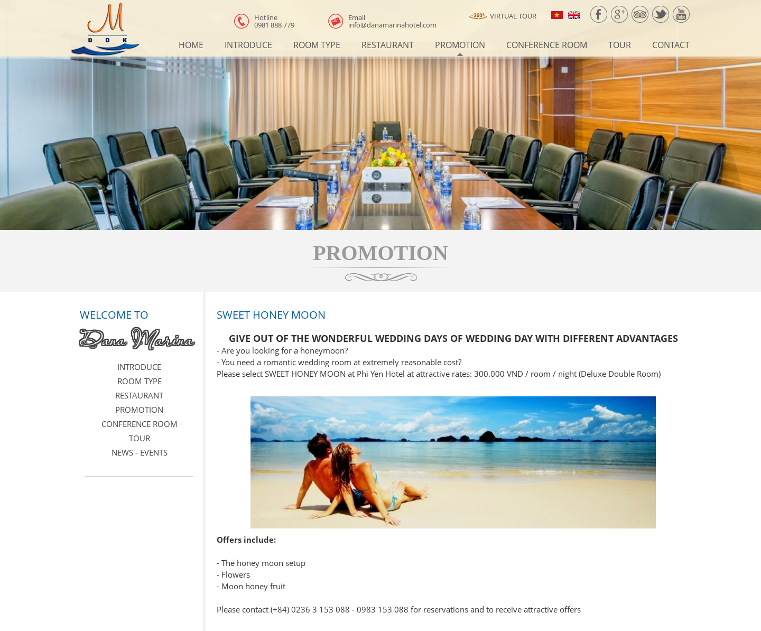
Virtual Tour (502, 16)
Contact (671, 45)
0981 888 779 (274, 21)
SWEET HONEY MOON (271, 315)
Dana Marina (136, 339)
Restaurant (387, 45)
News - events (140, 452)
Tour (619, 45)
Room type (316, 45)
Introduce (248, 45)
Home (191, 45)
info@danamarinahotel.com (392, 21)
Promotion (460, 45)
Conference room (546, 45)
